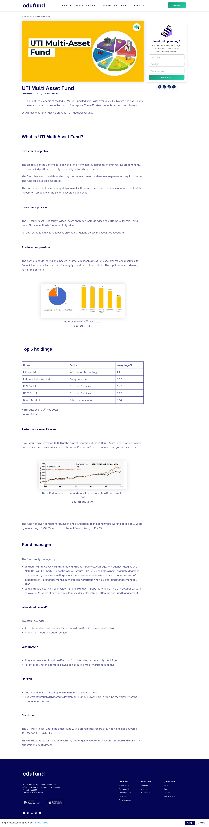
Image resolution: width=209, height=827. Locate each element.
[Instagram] (36, 813)
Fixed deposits (125, 789)
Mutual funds (124, 785)
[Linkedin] (40, 813)
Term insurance (125, 799)
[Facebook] (24, 813)
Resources (140, 5)
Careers (144, 789)
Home (24, 16)
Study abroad (110, 5)
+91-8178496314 (36, 793)
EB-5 (125, 5)
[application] (97, 5)
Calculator (168, 792)
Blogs (30, 16)
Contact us (145, 792)
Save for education (87, 5)
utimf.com (87, 501)
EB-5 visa (123, 796)
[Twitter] (28, 813)
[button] (177, 5)
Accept (189, 823)
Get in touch (166, 77)
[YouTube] (32, 813)
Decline (201, 823)
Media (166, 785)
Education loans (125, 792)
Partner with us (170, 796)
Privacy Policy (40, 823)
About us (66, 5)
